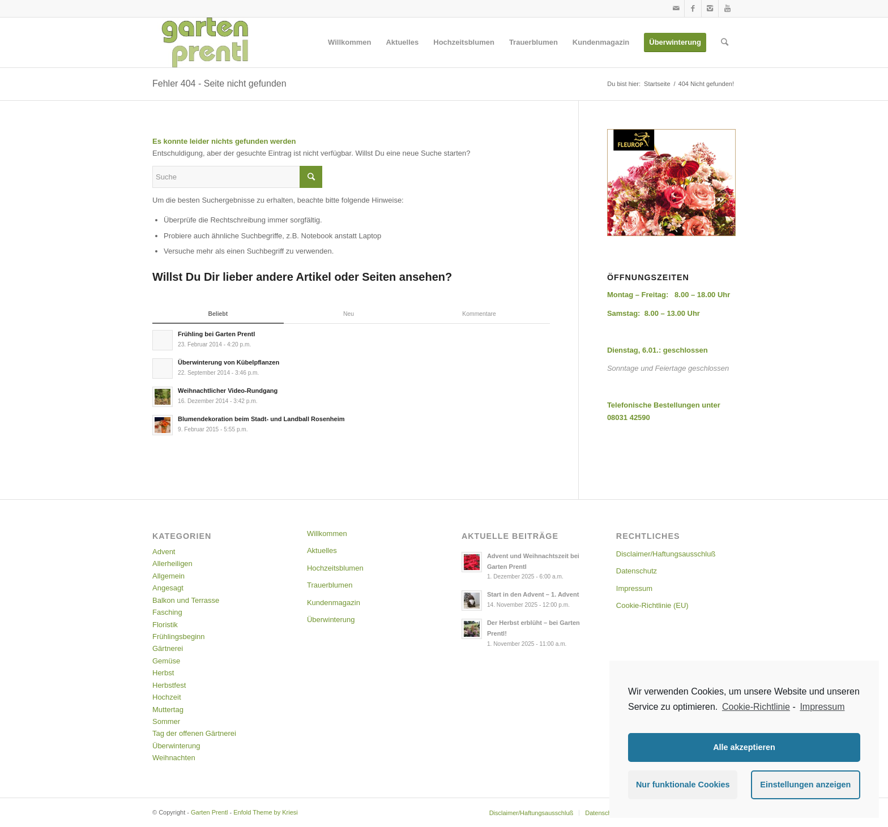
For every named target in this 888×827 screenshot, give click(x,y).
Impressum (634, 588)
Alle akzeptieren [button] (744, 747)
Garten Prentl (209, 812)
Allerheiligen (172, 563)
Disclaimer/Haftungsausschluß (666, 554)
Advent (163, 551)
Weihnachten (173, 757)
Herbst (163, 673)
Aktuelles (322, 550)
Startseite (657, 83)
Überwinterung (176, 746)
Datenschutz (636, 571)
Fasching (167, 612)
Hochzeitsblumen (335, 568)
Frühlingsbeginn (178, 636)
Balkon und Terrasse (185, 600)
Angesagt (167, 588)
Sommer (166, 721)
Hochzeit (166, 697)
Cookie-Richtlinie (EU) (652, 605)
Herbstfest (169, 685)
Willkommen (327, 533)
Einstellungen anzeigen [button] (805, 784)
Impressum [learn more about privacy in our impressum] (822, 707)
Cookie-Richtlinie (756, 707)
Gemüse (166, 661)
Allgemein (168, 576)
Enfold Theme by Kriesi (265, 812)
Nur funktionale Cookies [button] (683, 784)
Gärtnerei (167, 648)
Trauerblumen (329, 585)
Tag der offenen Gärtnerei (194, 733)
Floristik (165, 624)
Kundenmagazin (333, 602)
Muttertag (167, 709)
